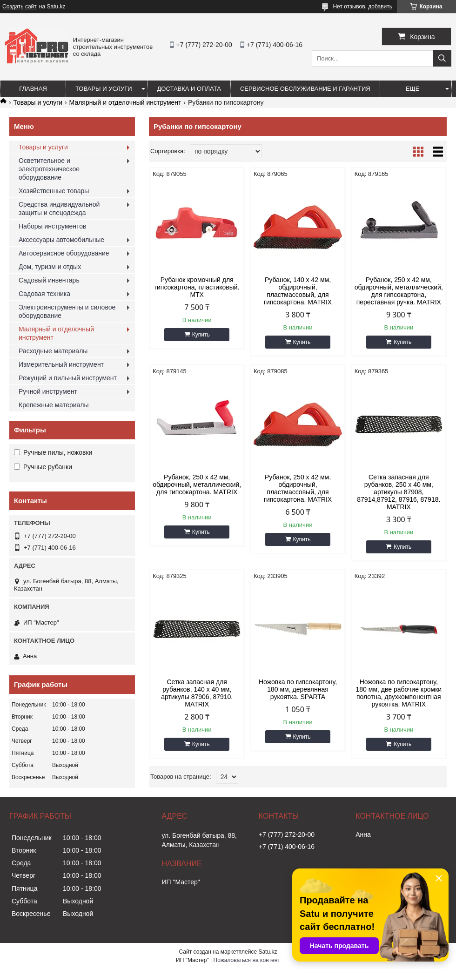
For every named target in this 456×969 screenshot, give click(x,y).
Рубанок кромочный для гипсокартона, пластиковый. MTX (197, 287)
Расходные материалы (53, 351)
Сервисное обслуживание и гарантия (305, 88)
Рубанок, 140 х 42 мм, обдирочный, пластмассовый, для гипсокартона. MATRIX (298, 291)
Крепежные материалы (54, 405)
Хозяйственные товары (54, 191)
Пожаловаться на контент (247, 960)
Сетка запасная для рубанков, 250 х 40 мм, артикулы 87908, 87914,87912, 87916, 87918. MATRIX (398, 492)
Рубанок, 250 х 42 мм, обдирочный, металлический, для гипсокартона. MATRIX (197, 484)
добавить (380, 6)
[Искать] (442, 58)
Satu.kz (267, 952)
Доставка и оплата (189, 88)
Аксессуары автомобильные (61, 239)
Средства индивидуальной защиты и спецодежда (59, 208)
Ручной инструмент (48, 391)
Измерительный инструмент (61, 364)
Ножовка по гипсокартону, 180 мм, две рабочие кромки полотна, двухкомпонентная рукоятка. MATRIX (399, 693)
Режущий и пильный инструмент (68, 378)
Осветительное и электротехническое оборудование (49, 169)
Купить (201, 334)
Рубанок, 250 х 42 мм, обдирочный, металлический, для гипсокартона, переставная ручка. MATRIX (399, 291)
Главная (33, 88)
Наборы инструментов (53, 226)
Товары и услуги (103, 88)
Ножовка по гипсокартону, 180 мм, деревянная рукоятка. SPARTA (298, 689)
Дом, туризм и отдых (50, 266)
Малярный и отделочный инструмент (125, 102)
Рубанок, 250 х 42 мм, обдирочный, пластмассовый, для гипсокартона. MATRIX (298, 488)
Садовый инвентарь (49, 280)
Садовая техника (44, 293)
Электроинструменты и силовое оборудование (67, 311)
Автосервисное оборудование (64, 253)
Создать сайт (19, 6)
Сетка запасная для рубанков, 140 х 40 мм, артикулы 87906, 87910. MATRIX (197, 693)
